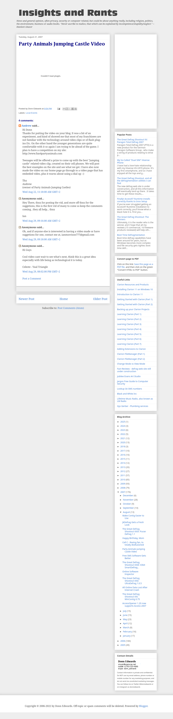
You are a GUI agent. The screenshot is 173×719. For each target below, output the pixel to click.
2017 (123, 450)
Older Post (100, 299)
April (125, 623)
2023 (123, 430)
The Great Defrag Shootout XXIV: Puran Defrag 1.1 (134, 531)
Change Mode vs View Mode (131, 363)
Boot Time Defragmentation (131, 234)
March (126, 627)
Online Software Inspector (130, 573)
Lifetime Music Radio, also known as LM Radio (135, 400)
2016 (123, 454)
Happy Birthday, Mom (133, 538)
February (127, 631)
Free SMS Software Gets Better (134, 557)
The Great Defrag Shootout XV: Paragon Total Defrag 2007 (132, 140)
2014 (123, 462)
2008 (123, 487)
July (125, 611)
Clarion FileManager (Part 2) (131, 358)
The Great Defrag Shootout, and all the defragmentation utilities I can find (134, 181)
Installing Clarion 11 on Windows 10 (135, 289)
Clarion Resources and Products (133, 284)
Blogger (143, 706)
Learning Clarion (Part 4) (129, 329)
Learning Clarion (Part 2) (129, 319)
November (128, 499)
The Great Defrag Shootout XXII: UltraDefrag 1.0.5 (132, 581)
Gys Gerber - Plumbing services (132, 406)
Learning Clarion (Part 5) (129, 334)
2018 (123, 446)
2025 (123, 421)
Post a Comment (31, 278)
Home (64, 299)
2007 (123, 492)
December (128, 495)
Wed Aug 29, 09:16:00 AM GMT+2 (41, 220)
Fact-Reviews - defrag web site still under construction (134, 370)
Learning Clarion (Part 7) (129, 343)
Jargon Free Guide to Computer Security (132, 382)
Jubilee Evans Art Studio (129, 376)
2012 (123, 471)
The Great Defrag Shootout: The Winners (133, 218)
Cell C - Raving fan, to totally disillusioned (133, 543)
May (125, 619)
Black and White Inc (127, 393)
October (127, 503)
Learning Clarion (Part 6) (129, 338)
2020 (123, 442)
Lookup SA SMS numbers (129, 388)
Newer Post (26, 299)
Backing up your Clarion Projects (133, 309)
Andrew (26, 125)
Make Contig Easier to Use (133, 517)
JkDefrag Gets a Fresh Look (133, 523)
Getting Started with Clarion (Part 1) (135, 299)
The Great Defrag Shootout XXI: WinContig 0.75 (131, 597)
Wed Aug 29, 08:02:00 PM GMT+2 (41, 271)
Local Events (31, 113)
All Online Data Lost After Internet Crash (134, 588)
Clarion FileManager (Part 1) (131, 353)
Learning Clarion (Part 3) (129, 324)
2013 (123, 467)
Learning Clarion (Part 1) (129, 314)
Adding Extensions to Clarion (131, 348)
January (127, 635)
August (126, 512)
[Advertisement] (135, 81)
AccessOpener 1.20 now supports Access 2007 (134, 604)
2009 (123, 483)
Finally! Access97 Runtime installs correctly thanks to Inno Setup (133, 200)
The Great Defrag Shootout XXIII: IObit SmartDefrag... (133, 565)
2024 (123, 425)
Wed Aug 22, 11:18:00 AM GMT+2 (41, 192)
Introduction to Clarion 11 (130, 294)
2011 (123, 475)
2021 (123, 438)
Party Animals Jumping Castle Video (133, 550)
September (128, 507)
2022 (123, 434)
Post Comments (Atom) (71, 308)
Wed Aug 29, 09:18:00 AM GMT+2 (41, 239)
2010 (123, 479)
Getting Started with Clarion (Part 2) (135, 304)
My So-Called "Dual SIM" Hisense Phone (133, 161)
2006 (123, 640)
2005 (123, 645)
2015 (123, 458)
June (125, 615)
